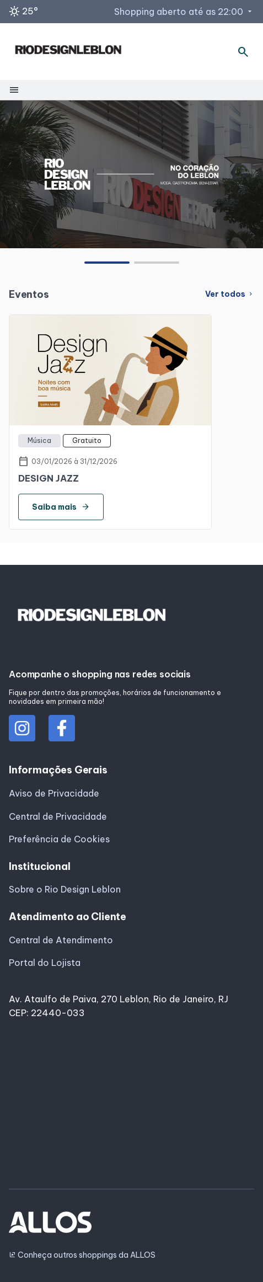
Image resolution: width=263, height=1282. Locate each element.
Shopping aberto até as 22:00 (184, 11)
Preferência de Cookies (59, 839)
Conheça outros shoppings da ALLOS (82, 1255)
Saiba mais (61, 506)
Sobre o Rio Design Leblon (65, 889)
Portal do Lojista (44, 962)
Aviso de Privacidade (54, 793)
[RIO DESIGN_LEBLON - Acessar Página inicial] (68, 52)
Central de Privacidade (58, 816)
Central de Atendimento (61, 940)
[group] (131, 174)
